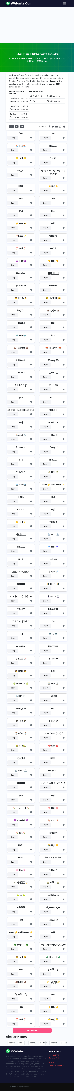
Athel (21, 1043)
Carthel (43, 1043)
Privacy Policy (54, 1058)
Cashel (54, 1043)
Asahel (12, 1043)
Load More (32, 1030)
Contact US (54, 1055)
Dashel (64, 1043)
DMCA (51, 1063)
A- (11, 126)
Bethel (33, 1043)
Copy (13, 137)
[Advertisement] (37, 25)
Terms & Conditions (57, 1066)
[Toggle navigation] (64, 3)
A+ (22, 126)
